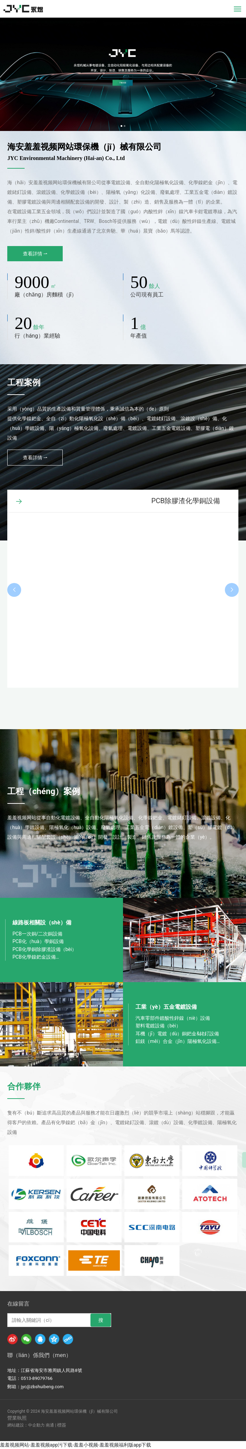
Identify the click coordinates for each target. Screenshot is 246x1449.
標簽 (61, 1425)
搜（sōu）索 (100, 1322)
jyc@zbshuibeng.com (42, 1386)
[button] (121, 126)
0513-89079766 (36, 1378)
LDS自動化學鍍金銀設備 (182, 501)
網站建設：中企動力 (26, 1425)
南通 (50, 1425)
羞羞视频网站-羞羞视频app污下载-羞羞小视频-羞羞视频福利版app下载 (75, 1445)
